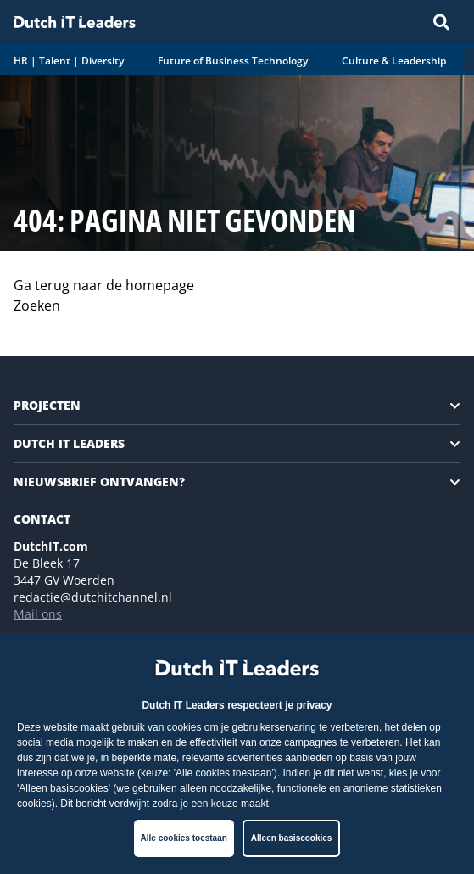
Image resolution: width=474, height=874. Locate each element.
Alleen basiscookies (291, 838)
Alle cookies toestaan (184, 838)
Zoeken (37, 305)
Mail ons (38, 614)
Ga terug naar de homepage (104, 285)
